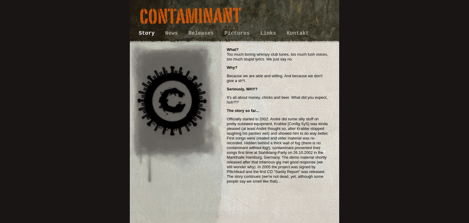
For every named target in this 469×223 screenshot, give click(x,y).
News (173, 33)
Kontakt (298, 33)
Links (269, 33)
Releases (202, 33)
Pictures (238, 33)
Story (148, 33)
